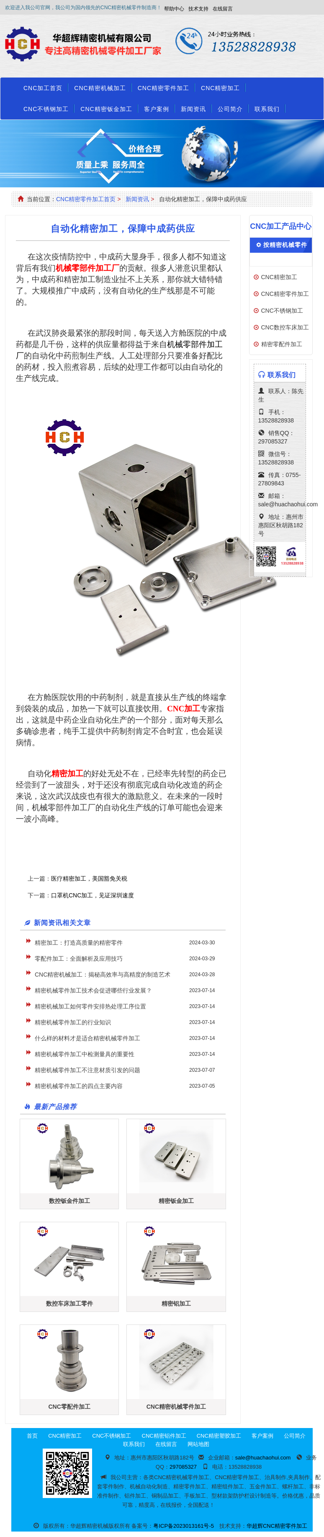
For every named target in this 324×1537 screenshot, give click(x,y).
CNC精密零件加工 (163, 88)
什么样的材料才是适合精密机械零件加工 (87, 1038)
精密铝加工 (176, 1303)
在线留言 (223, 9)
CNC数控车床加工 (285, 327)
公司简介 (230, 109)
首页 (32, 1436)
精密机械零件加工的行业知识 (73, 1022)
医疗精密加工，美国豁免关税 (89, 878)
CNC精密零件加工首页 (86, 199)
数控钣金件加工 (69, 1200)
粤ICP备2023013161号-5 (183, 1526)
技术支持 (198, 9)
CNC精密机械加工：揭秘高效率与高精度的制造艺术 (102, 974)
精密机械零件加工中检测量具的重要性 (84, 1054)
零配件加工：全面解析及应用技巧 (79, 958)
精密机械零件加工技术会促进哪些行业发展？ (93, 990)
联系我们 (267, 109)
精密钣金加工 (176, 1200)
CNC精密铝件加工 (164, 1436)
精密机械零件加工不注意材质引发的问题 (87, 1070)
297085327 (273, 441)
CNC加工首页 (42, 88)
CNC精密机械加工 (100, 88)
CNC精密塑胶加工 (219, 1436)
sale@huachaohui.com (288, 504)
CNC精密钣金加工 (106, 109)
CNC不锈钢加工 (46, 109)
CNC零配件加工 (69, 1406)
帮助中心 (174, 9)
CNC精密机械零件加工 (176, 1406)
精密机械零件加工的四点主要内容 (79, 1086)
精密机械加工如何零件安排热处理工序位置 (90, 1006)
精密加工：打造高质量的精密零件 (79, 942)
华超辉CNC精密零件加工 (277, 1526)
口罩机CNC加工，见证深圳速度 (92, 895)
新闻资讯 (193, 109)
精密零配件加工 (281, 344)
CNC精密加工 (220, 88)
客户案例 (156, 109)
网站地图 (198, 1444)
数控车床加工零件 (69, 1303)
